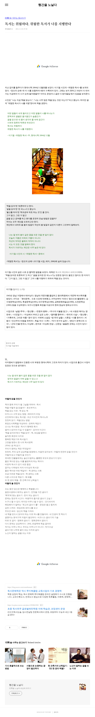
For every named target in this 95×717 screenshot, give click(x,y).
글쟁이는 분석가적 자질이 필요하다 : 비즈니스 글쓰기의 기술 (31, 517)
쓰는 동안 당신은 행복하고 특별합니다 (22, 489)
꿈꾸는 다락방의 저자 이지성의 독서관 (22, 468)
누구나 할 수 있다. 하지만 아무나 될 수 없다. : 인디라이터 (30, 502)
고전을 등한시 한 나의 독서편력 (19, 442)
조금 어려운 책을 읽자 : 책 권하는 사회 (22, 474)
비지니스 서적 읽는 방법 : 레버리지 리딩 (22, 414)
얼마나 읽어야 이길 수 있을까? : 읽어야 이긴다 (25, 430)
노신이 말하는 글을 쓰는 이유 (18, 533)
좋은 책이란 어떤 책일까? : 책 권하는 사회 (23, 471)
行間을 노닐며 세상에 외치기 (20, 688)
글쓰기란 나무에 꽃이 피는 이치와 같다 (22, 530)
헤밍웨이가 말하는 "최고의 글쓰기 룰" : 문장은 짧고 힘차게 (31, 505)
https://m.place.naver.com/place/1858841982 (23, 605)
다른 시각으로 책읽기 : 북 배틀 (18, 477)
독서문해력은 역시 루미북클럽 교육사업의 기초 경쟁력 (35, 591)
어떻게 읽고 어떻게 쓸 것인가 (18, 455)
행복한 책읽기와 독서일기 (16, 439)
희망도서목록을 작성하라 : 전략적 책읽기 (23, 423)
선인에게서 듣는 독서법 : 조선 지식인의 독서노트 (26, 417)
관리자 (56, 712)
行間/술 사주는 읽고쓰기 (15, 18)
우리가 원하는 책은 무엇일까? (18, 449)
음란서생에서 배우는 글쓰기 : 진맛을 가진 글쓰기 (26, 492)
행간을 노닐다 (47, 4)
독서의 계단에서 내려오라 (66, 272)
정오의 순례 (10, 343)
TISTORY (48, 712)
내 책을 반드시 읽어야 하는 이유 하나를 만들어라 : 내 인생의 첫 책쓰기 (36, 514)
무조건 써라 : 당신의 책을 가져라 (19, 511)
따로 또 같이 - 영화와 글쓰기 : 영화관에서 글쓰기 (26, 520)
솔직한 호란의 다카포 (14, 436)
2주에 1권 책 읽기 (12, 446)
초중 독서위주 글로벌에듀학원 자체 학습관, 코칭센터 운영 (36, 609)
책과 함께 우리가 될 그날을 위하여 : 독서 (23, 404)
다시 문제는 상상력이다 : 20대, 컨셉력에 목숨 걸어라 (28, 524)
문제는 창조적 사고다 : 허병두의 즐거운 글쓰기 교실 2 (28, 498)
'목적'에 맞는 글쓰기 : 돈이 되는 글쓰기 (22, 495)
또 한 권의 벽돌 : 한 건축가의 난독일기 (22, 480)
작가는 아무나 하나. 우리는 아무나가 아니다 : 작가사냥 (29, 527)
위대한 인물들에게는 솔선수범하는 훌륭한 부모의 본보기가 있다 (33, 458)
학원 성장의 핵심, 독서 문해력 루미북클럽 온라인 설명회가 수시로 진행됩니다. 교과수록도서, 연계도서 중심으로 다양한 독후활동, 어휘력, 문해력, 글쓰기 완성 (40, 595)
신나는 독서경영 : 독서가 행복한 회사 (21, 427)
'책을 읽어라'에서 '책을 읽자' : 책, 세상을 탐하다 (26, 433)
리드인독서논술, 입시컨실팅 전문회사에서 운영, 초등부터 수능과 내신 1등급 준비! (40, 613)
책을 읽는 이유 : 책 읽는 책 (16, 411)
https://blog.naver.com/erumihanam (20, 587)
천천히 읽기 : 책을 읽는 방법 (17, 420)
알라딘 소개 (18, 289)
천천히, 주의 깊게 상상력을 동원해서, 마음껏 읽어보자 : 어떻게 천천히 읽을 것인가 (41, 452)
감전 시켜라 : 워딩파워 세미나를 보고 (21, 508)
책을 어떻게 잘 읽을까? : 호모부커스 (21, 408)
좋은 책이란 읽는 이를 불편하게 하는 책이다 (24, 461)
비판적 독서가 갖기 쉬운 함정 (18, 464)
